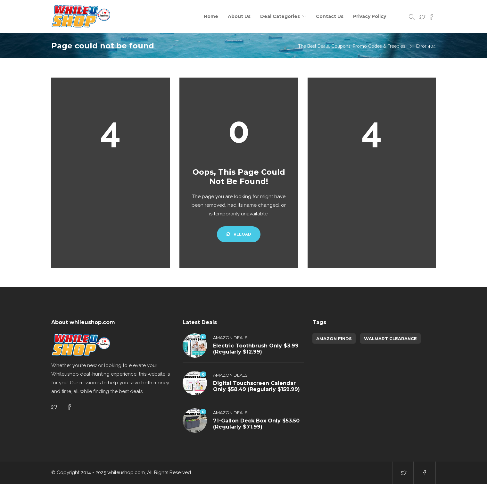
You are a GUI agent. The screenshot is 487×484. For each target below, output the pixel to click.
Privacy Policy (369, 16)
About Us (239, 16)
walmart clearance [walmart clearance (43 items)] (390, 338)
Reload (239, 234)
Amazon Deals (230, 337)
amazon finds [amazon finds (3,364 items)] (334, 338)
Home (211, 16)
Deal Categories (280, 16)
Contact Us (329, 16)
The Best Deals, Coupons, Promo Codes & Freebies (351, 46)
